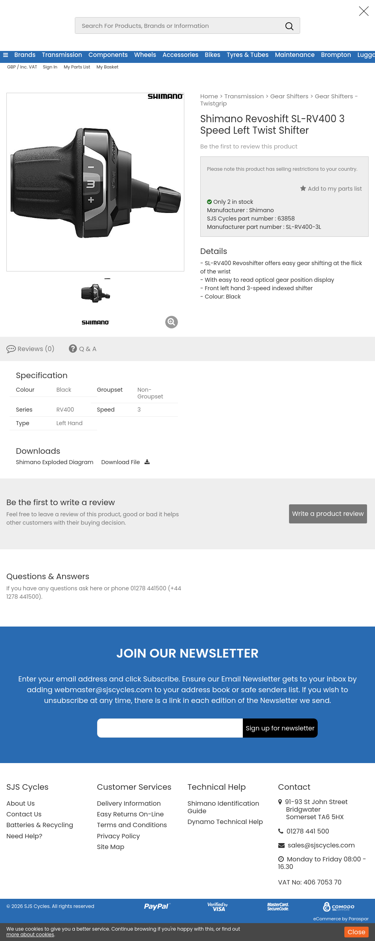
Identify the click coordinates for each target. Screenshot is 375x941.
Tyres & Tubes (248, 55)
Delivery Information (129, 803)
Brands (24, 55)
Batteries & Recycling (39, 825)
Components (108, 55)
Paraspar (359, 919)
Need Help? (24, 836)
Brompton (336, 55)
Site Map (111, 846)
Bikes (213, 55)
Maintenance (295, 55)
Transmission (62, 55)
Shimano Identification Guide (223, 807)
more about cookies (30, 934)
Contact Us (23, 814)
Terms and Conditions (132, 825)
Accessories (180, 55)
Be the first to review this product (248, 146)
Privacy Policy (118, 836)
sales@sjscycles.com (321, 845)
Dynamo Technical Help (225, 821)
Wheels (145, 55)
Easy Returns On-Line (130, 814)
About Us (20, 803)
